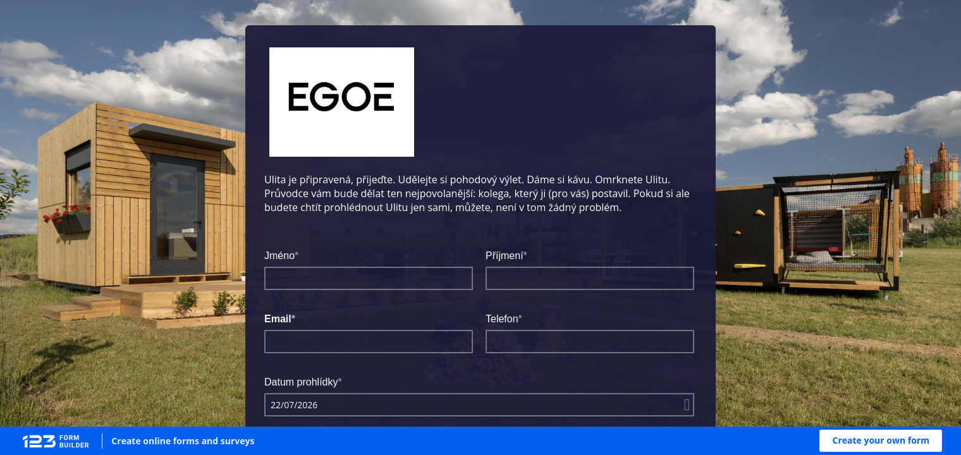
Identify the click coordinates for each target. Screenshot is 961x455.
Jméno (279, 255)
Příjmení (504, 255)
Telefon (502, 318)
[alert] (479, 404)
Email (277, 318)
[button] (880, 441)
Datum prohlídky (301, 382)
